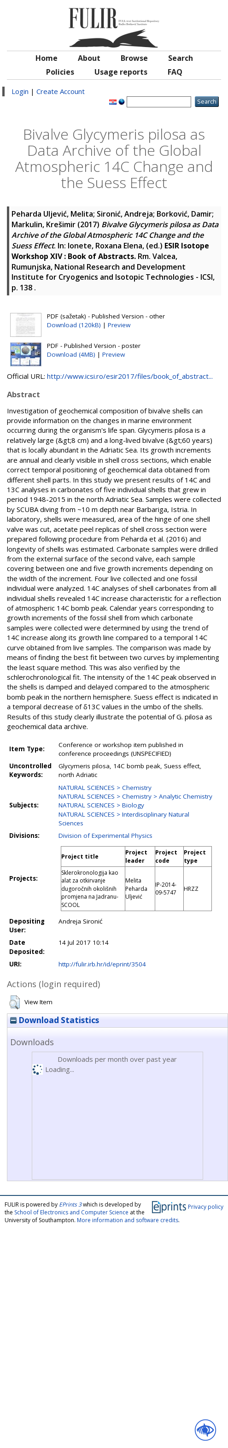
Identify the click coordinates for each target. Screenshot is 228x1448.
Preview (119, 325)
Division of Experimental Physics (105, 835)
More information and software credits (127, 1220)
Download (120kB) (74, 325)
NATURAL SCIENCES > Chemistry (105, 787)
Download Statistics (54, 1020)
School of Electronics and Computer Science (71, 1212)
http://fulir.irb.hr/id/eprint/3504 (102, 964)
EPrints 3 (70, 1204)
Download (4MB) (71, 354)
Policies (60, 72)
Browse (134, 58)
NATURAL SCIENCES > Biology (101, 805)
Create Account (60, 91)
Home (46, 58)
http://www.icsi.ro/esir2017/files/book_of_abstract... (130, 376)
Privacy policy (205, 1207)
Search (180, 58)
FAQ (175, 72)
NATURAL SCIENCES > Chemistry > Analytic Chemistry (135, 796)
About (89, 58)
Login (20, 91)
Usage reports (120, 72)
